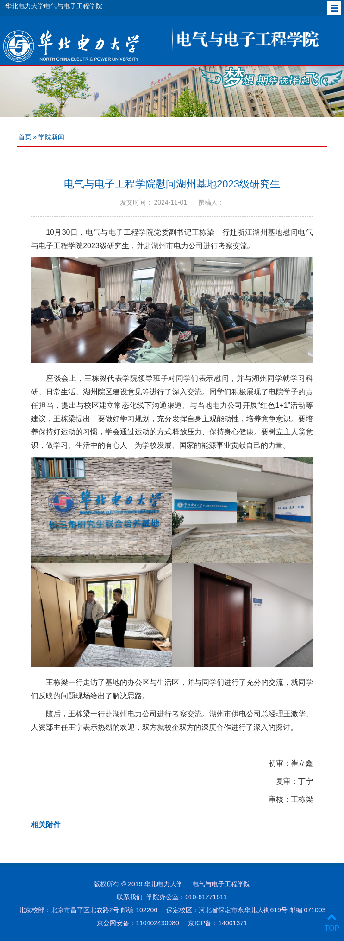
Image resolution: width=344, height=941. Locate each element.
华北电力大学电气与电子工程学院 (53, 6)
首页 (25, 137)
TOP (331, 922)
